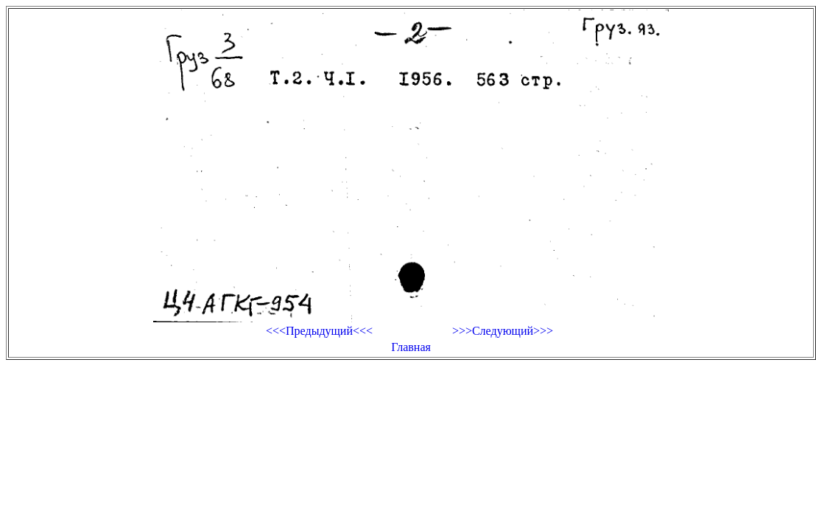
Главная (411, 347)
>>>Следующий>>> (502, 330)
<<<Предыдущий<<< (319, 330)
